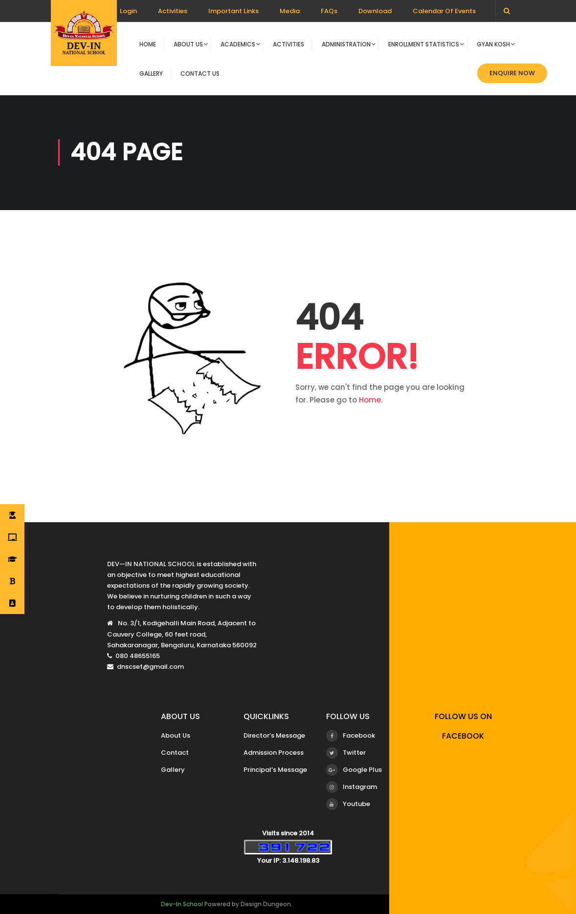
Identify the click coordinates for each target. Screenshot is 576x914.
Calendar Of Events (444, 11)
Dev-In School (182, 904)
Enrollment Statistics (423, 44)
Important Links (233, 11)
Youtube (348, 804)
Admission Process (274, 752)
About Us (188, 44)
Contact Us (200, 73)
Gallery (151, 73)
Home (147, 44)
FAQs (329, 11)
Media (290, 11)
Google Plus (354, 770)
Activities (172, 11)
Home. (370, 400)
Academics (238, 44)
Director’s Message (274, 735)
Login (128, 11)
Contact (175, 752)
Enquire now (512, 73)
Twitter (346, 753)
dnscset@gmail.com (150, 666)
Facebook (350, 736)
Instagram (351, 787)
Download (375, 11)
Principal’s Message (275, 769)
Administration (346, 44)
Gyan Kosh (493, 44)
